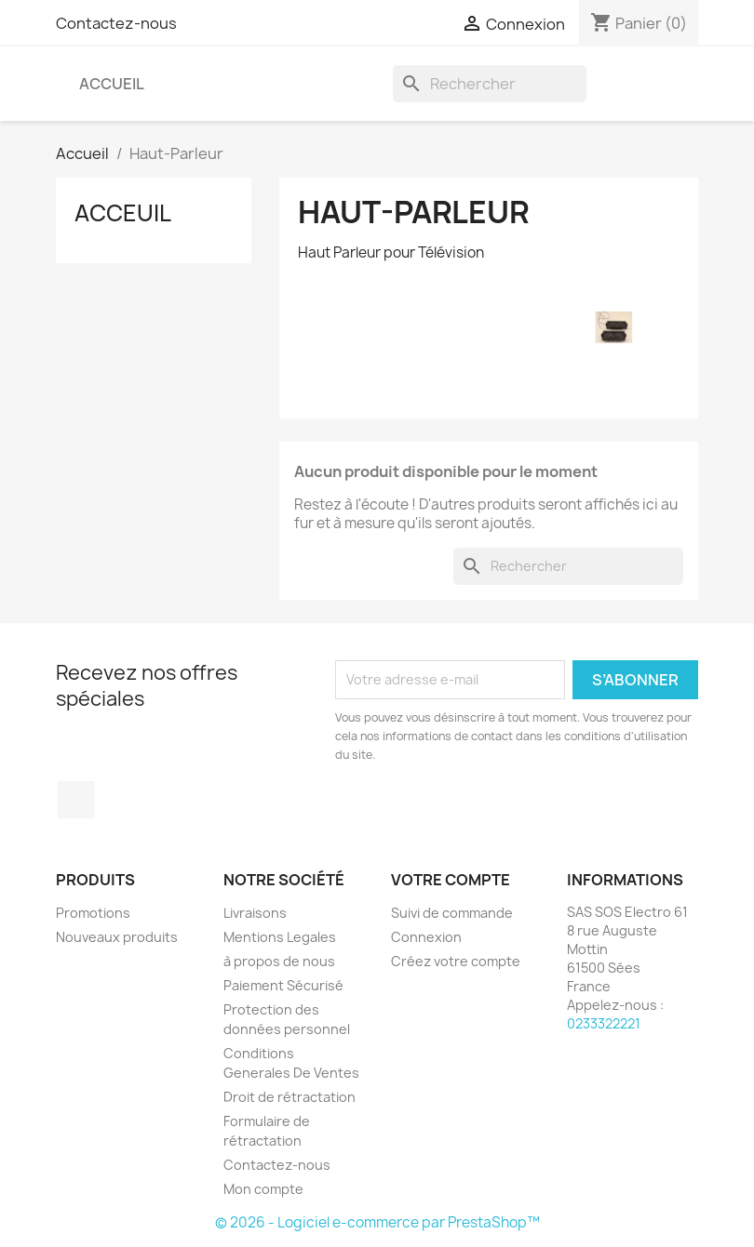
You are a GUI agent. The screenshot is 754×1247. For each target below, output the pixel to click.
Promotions (93, 913)
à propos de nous (279, 961)
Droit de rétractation (289, 1097)
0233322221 (603, 1023)
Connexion (426, 937)
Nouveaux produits (117, 937)
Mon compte (263, 1189)
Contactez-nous (116, 23)
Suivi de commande (452, 913)
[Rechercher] (489, 83)
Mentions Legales (279, 937)
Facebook (76, 799)
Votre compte (450, 879)
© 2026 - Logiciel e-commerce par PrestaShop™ (377, 1222)
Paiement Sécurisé (283, 985)
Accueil (111, 83)
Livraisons (255, 913)
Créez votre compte (455, 961)
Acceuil (122, 213)
